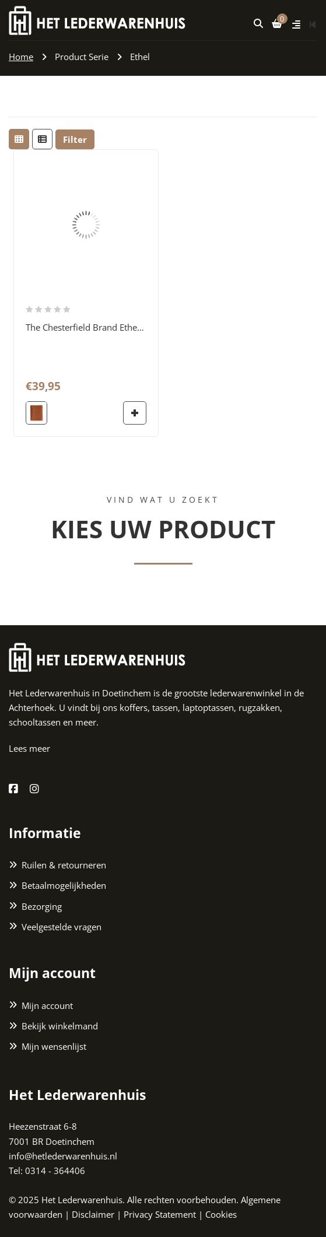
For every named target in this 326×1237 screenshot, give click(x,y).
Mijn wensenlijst (54, 1046)
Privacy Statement (160, 1215)
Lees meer (29, 748)
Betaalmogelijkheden (64, 886)
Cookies (221, 1215)
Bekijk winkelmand (60, 1026)
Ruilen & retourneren (64, 865)
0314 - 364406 (55, 1170)
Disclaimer (93, 1215)
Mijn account (47, 1005)
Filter (75, 139)
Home (21, 56)
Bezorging (42, 906)
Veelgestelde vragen (61, 927)
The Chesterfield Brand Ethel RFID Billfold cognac (124, 327)
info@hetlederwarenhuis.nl (63, 1156)
